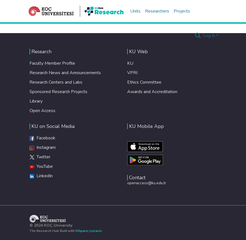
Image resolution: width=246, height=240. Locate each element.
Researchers (157, 11)
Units (135, 11)
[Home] (51, 11)
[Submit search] (198, 35)
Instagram (42, 147)
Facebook (42, 138)
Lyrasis (96, 231)
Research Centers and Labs (55, 82)
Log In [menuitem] (209, 36)
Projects (182, 11)
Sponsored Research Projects (58, 92)
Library (36, 101)
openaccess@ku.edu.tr (146, 183)
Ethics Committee (144, 82)
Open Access (42, 111)
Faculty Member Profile (52, 63)
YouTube (41, 166)
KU (130, 63)
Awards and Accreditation (152, 92)
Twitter (39, 157)
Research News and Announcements (65, 73)
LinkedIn (41, 176)
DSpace (81, 231)
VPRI (132, 73)
